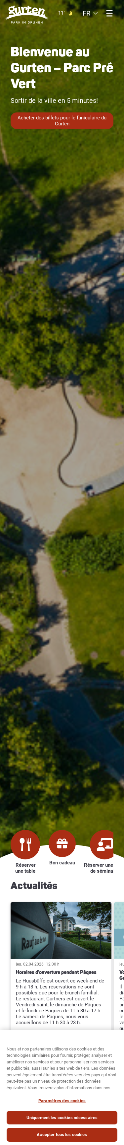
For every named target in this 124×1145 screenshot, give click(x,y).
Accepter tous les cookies (62, 1135)
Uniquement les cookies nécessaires (62, 1117)
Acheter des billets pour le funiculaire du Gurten (62, 121)
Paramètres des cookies (62, 1101)
